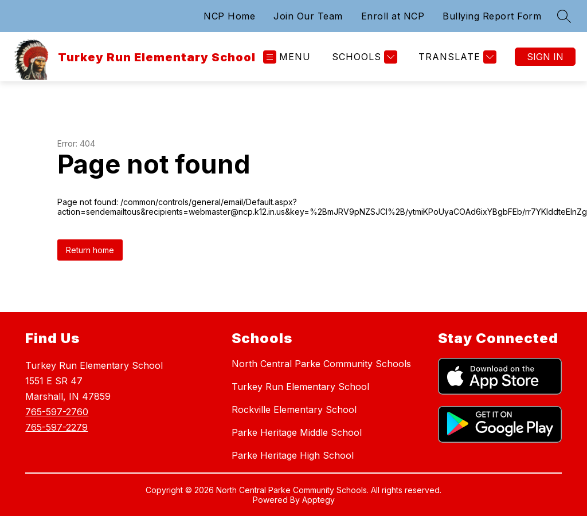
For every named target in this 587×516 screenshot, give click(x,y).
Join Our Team (308, 16)
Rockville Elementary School (294, 409)
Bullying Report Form (492, 16)
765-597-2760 (56, 411)
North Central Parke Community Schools (321, 363)
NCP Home (229, 16)
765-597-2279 (56, 427)
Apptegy (318, 500)
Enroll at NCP (393, 16)
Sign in (545, 56)
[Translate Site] (456, 57)
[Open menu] (287, 57)
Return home (90, 250)
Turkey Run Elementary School (300, 386)
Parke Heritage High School (293, 455)
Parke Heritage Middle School (297, 432)
